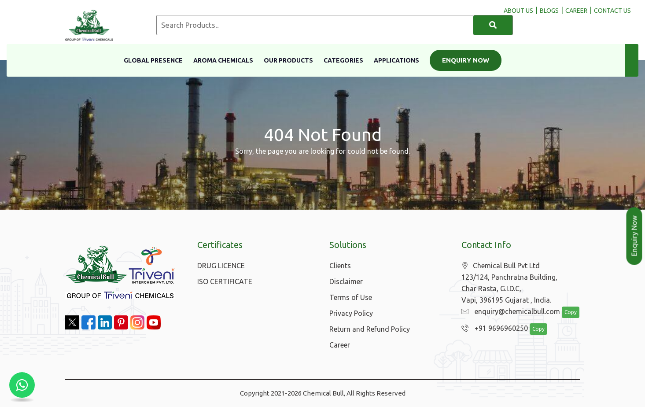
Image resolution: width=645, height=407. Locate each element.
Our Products (288, 60)
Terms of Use (350, 297)
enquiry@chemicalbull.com (508, 312)
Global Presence (153, 60)
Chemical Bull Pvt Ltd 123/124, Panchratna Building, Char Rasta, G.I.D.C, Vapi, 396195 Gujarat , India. (509, 283)
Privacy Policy (351, 313)
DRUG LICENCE (221, 266)
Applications (396, 60)
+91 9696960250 (492, 329)
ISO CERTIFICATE (224, 281)
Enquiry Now (465, 60)
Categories (343, 60)
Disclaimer (346, 281)
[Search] (493, 25)
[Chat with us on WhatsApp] (22, 385)
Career (339, 345)
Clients (340, 266)
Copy (566, 312)
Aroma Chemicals (223, 60)
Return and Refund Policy (369, 329)
